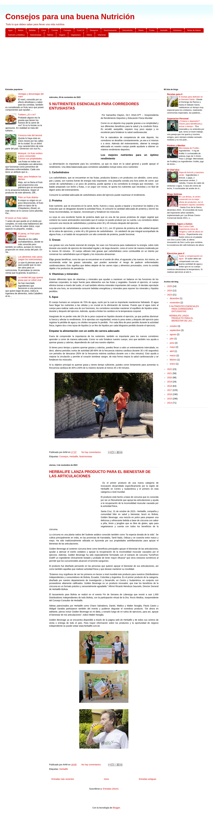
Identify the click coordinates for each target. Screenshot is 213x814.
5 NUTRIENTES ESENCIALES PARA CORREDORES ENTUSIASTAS (184, 309)
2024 (170, 290)
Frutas (151, 30)
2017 (170, 390)
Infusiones (177, 30)
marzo (173, 355)
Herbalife (164, 30)
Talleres (50, 35)
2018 (170, 386)
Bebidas (32, 30)
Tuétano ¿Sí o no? (27, 114)
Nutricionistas (35, 35)
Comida (54, 30)
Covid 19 (80, 30)
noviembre (175, 302)
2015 (170, 398)
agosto (173, 334)
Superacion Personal (177, 118)
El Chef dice (173, 170)
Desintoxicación (110, 30)
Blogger (116, 807)
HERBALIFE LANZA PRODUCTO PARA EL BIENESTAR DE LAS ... (181, 318)
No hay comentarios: (91, 452)
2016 (170, 394)
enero (173, 364)
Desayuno (94, 30)
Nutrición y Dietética (16, 35)
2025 (170, 286)
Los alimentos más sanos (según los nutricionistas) (30, 258)
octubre (174, 326)
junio (172, 343)
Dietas (141, 30)
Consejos (67, 30)
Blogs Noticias (174, 194)
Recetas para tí (174, 94)
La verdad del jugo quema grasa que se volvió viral (30, 278)
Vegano (62, 35)
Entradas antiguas (147, 779)
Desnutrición (127, 30)
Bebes (20, 30)
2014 (170, 403)
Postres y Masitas (176, 145)
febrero (173, 359)
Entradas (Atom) (110, 789)
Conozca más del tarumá (30, 135)
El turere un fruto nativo (16, 218)
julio (172, 338)
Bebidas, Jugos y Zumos (179, 224)
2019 (170, 381)
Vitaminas (102, 35)
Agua (10, 30)
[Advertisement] (97, 63)
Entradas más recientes (62, 779)
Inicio (106, 779)
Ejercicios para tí (175, 253)
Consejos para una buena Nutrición (70, 16)
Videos (89, 35)
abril (172, 351)
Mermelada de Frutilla (189, 148)
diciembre (175, 298)
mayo (173, 347)
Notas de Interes (194, 30)
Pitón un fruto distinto (28, 197)
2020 (170, 377)
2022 (170, 369)
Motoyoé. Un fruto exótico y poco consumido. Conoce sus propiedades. (30, 156)
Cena (43, 30)
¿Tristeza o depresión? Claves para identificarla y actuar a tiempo (190, 124)
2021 (170, 373)
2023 (170, 294)
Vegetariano (76, 35)
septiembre (175, 330)
